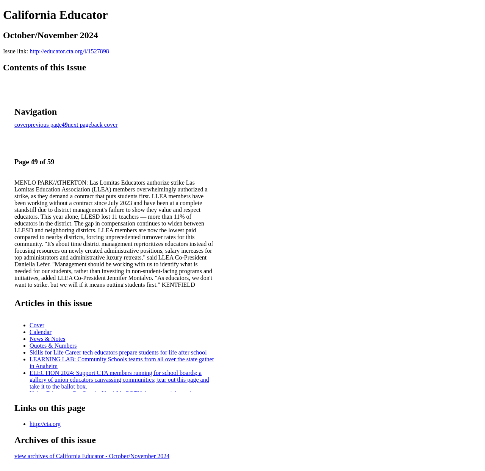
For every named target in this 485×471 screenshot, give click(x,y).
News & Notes (47, 339)
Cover (37, 325)
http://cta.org (45, 424)
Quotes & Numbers (53, 345)
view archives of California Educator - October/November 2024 (91, 456)
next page (79, 124)
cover (21, 124)
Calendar (41, 332)
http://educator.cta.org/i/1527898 (69, 51)
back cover (104, 124)
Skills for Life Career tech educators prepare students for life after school (118, 352)
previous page (45, 124)
